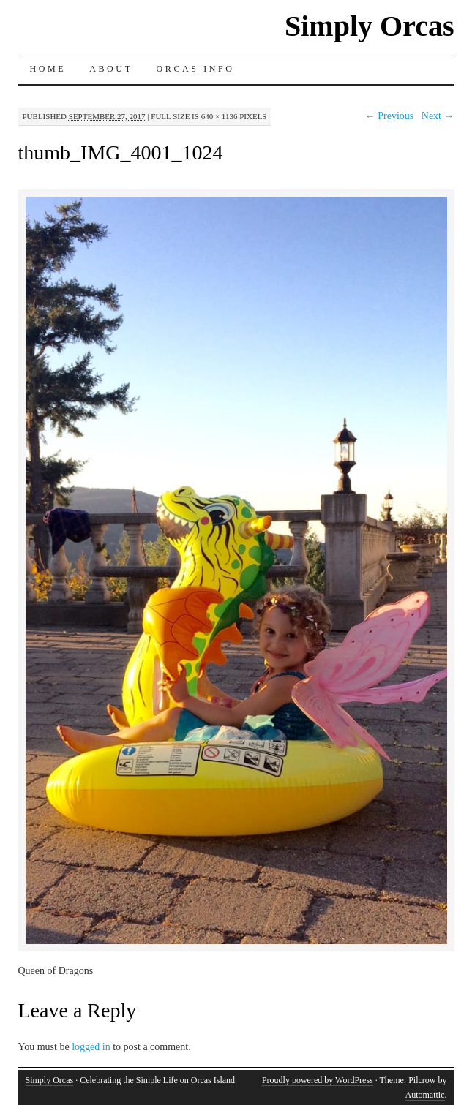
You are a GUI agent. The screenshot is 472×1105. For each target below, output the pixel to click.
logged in (91, 1046)
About (110, 69)
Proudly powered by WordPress (317, 1080)
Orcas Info (196, 69)
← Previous (389, 115)
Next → (438, 115)
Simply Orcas (369, 26)
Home (48, 69)
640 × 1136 (219, 116)
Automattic (425, 1095)
